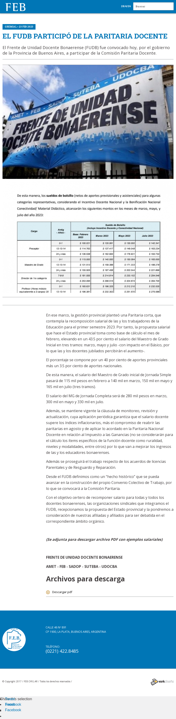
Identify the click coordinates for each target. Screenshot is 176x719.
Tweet (10, 699)
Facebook (13, 704)
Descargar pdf (59, 592)
